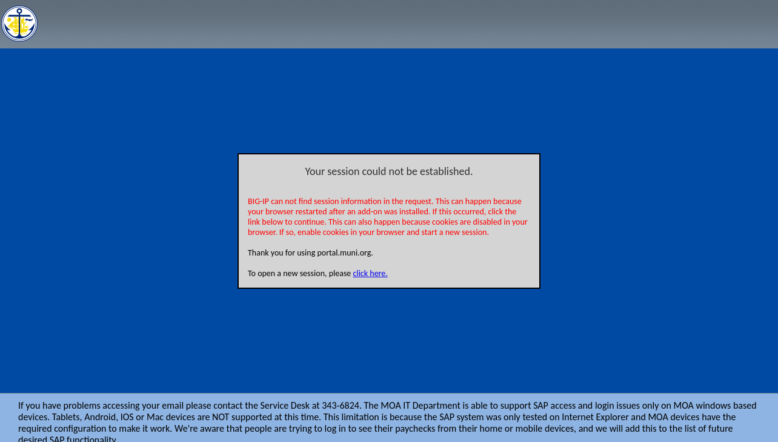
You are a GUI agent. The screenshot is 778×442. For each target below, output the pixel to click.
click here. (370, 273)
